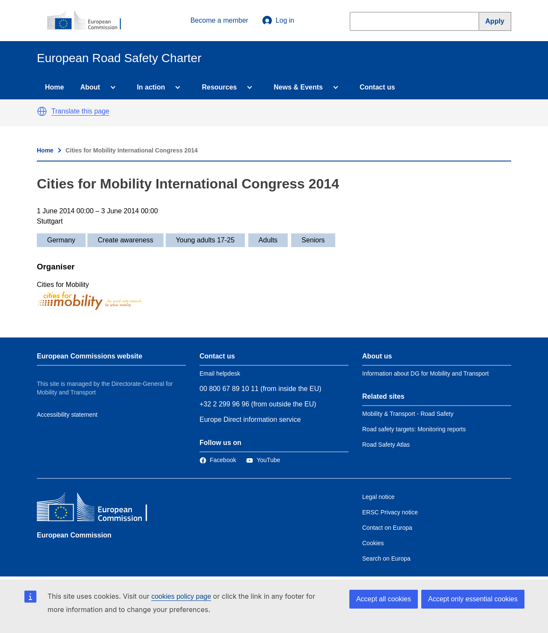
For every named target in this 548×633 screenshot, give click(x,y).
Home (54, 87)
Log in (278, 20)
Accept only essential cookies (473, 599)
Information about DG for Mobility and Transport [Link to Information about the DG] (425, 373)
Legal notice (378, 496)
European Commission (74, 535)
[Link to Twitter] (263, 460)
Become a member (219, 20)
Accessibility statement (67, 414)
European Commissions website (89, 356)
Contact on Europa (387, 527)
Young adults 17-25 (205, 240)
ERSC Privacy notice (390, 512)
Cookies (373, 543)
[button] (42, 111)
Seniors (313, 240)
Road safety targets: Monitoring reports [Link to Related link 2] (414, 429)
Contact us (377, 87)
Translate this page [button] (80, 111)
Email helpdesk (220, 373)
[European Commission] (88, 20)
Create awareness (125, 240)
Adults (268, 240)
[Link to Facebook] (218, 460)
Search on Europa (386, 558)
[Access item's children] (111, 87)
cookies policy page (181, 596)
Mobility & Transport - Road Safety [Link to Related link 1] (407, 413)
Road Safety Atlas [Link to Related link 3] (386, 444)
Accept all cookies (383, 599)
